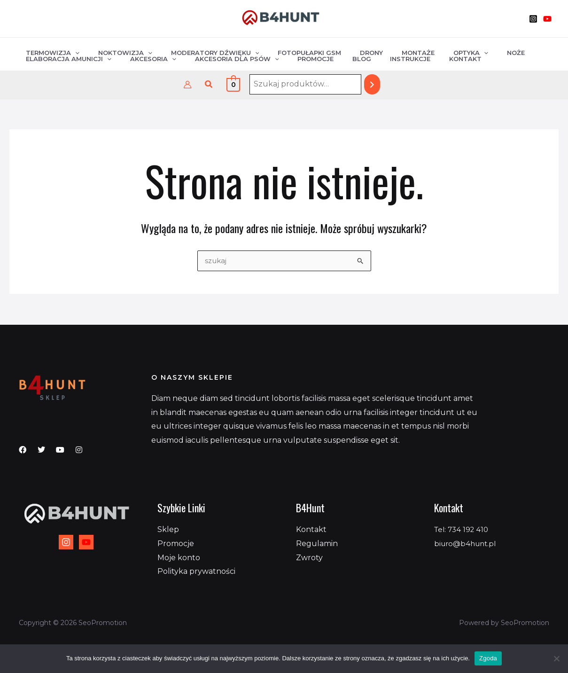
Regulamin (317, 543)
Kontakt (422, 60)
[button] (209, 84)
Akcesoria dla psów (221, 60)
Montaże (382, 48)
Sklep (168, 529)
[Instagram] (533, 19)
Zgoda (488, 658)
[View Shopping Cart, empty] (233, 84)
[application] (72, 49)
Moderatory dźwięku (199, 48)
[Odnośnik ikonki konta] (187, 84)
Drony (341, 48)
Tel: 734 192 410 (463, 529)
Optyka (428, 48)
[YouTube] (547, 19)
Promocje (292, 60)
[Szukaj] (372, 84)
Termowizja (49, 48)
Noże (466, 48)
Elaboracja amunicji (65, 60)
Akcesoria (143, 60)
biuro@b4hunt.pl (467, 543)
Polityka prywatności (196, 571)
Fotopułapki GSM (286, 48)
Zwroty (309, 557)
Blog (332, 60)
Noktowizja (115, 48)
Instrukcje (374, 60)
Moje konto (178, 557)
